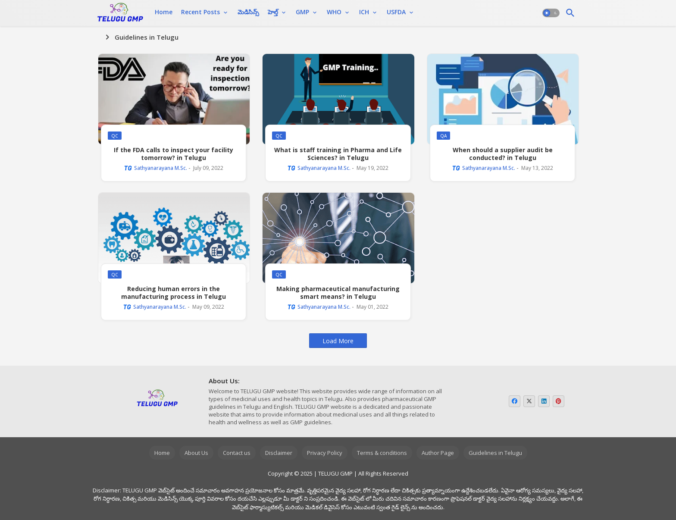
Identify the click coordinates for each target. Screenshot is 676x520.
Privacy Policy (324, 453)
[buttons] (514, 401)
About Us (196, 453)
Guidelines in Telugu (495, 453)
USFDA (396, 12)
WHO (334, 12)
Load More (338, 341)
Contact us (236, 453)
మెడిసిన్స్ (248, 12)
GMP (302, 12)
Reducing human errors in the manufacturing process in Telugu (173, 293)
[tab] (163, 12)
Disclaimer (278, 453)
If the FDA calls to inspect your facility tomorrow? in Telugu (173, 154)
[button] (551, 13)
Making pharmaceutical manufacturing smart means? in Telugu (338, 293)
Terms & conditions (382, 453)
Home (163, 12)
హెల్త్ (273, 12)
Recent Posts (200, 12)
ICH (364, 12)
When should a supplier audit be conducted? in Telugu (503, 154)
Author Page (438, 453)
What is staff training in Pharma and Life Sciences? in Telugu (338, 154)
